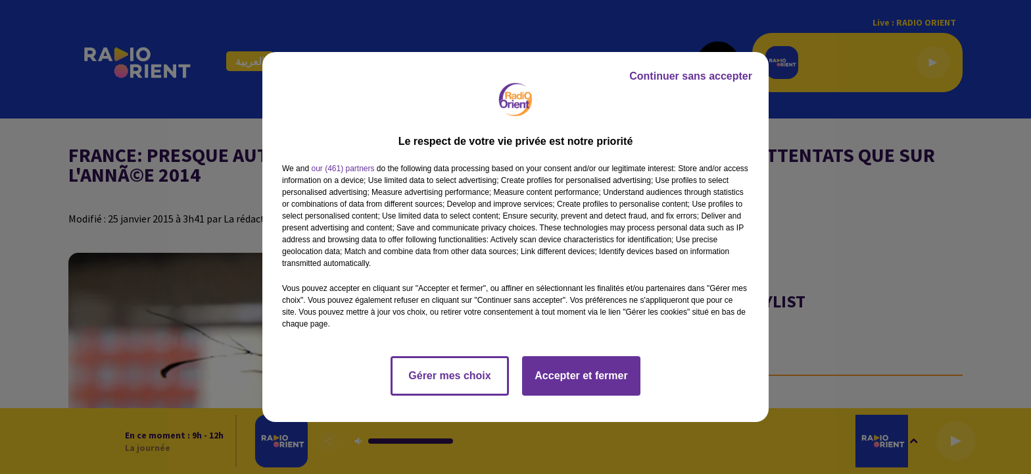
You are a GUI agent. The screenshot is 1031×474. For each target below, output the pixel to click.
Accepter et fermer (581, 375)
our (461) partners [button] (342, 168)
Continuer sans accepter (690, 76)
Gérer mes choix (449, 375)
